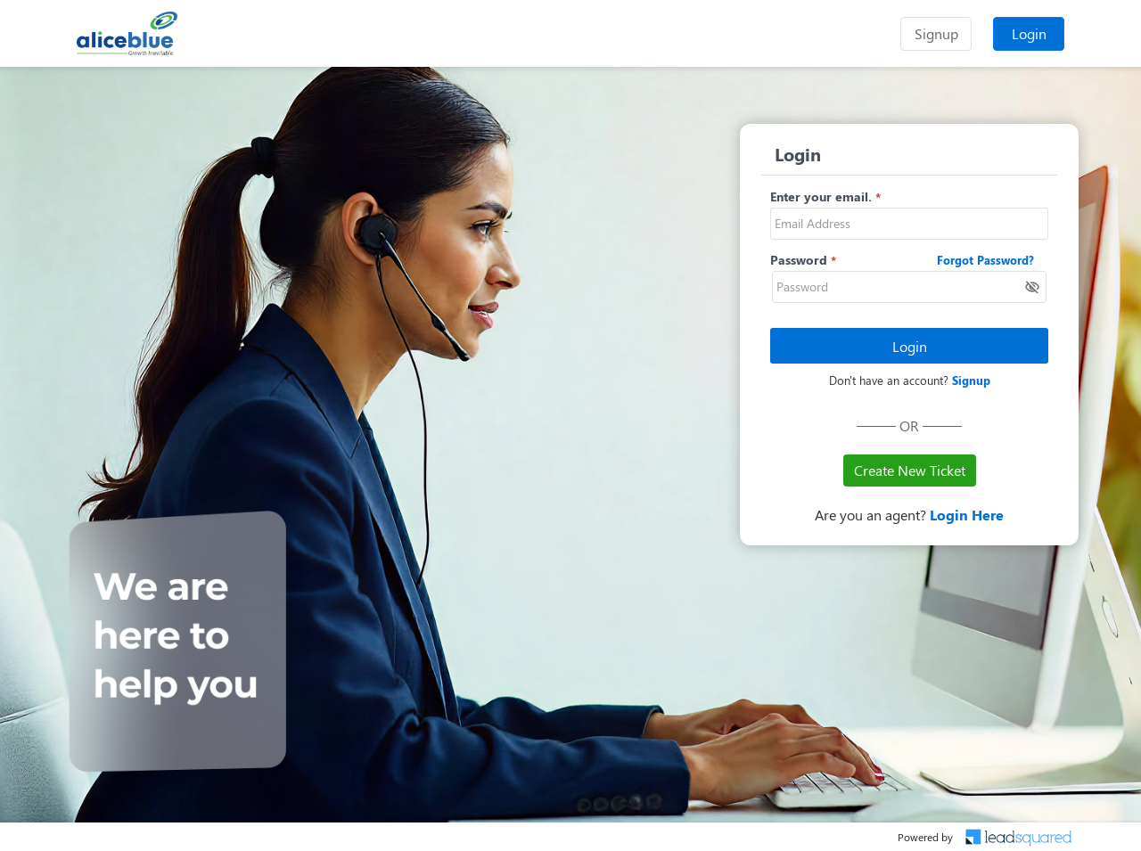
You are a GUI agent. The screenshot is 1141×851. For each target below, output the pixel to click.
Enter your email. (821, 196)
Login (1029, 33)
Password (798, 259)
